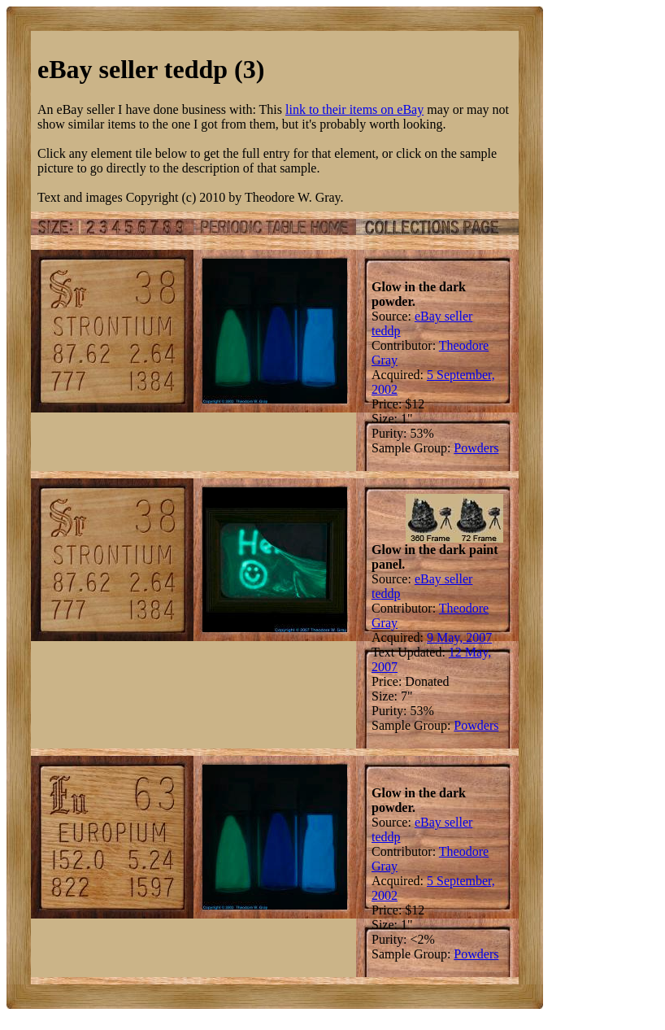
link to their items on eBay (354, 109)
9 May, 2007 (459, 637)
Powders (476, 448)
